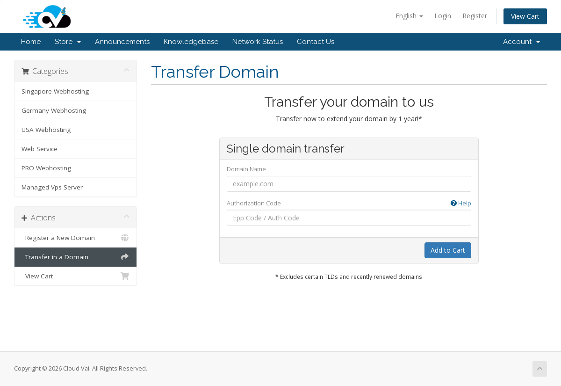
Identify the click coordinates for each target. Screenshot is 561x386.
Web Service (40, 149)
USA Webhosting (46, 129)
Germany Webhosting (54, 110)
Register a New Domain (75, 237)
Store (68, 41)
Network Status (257, 41)
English (409, 15)
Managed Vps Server (52, 187)
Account (521, 41)
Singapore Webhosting (55, 91)
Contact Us (315, 41)
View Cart (525, 16)
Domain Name (246, 169)
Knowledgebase (191, 41)
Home (31, 41)
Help (461, 203)
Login (442, 15)
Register (474, 15)
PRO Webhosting (46, 168)
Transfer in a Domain (75, 256)
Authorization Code (349, 203)
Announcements (122, 41)
